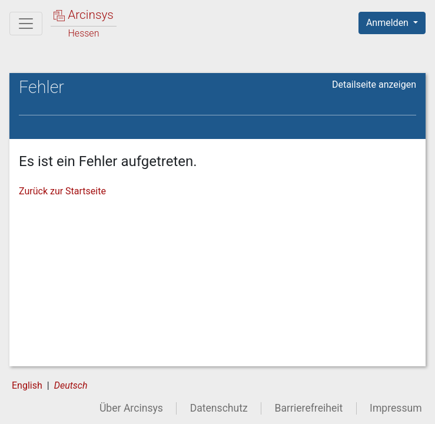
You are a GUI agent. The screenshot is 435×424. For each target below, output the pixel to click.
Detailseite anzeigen (374, 84)
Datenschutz (219, 408)
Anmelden (388, 22)
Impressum (396, 408)
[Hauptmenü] (25, 23)
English (27, 385)
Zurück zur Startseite (62, 191)
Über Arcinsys (131, 408)
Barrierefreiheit (309, 408)
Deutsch (71, 385)
